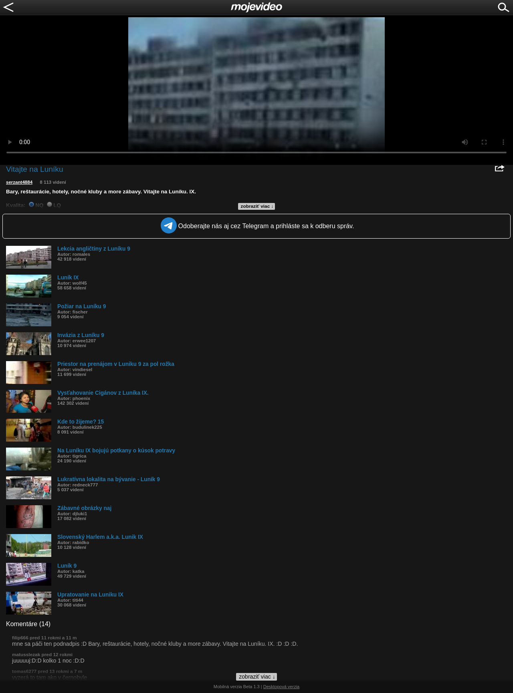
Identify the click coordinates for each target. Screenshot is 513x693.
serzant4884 (19, 182)
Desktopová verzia (281, 686)
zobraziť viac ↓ (257, 206)
